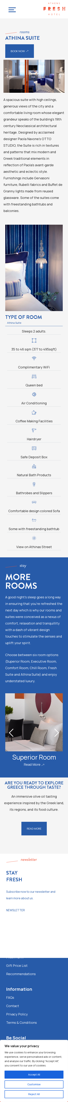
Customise (34, 1084)
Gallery (11, 949)
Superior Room (34, 757)
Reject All (34, 1094)
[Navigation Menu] (11, 9)
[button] (7, 76)
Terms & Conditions (21, 1022)
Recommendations (21, 974)
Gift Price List (17, 965)
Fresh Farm (14, 957)
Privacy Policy (17, 1014)
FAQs (10, 997)
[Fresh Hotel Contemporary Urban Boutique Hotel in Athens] (54, 9)
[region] (34, 1071)
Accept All (34, 1074)
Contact (12, 1006)
